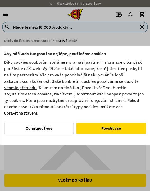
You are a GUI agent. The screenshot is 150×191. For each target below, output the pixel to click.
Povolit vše (111, 128)
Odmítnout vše (39, 128)
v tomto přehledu (20, 87)
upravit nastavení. (21, 113)
